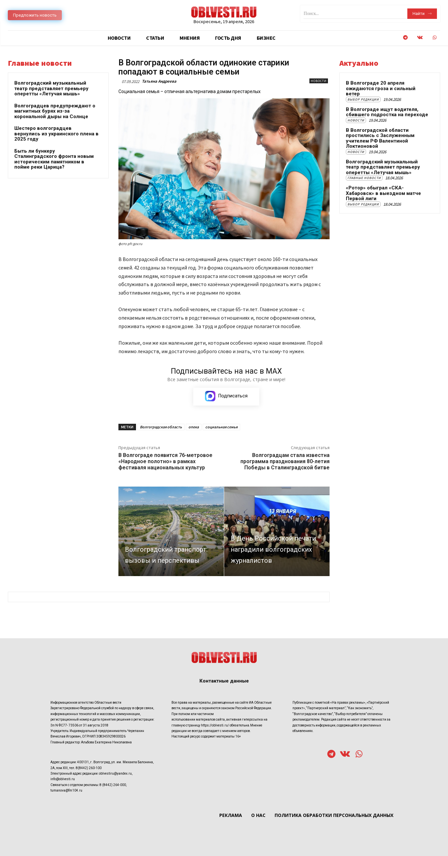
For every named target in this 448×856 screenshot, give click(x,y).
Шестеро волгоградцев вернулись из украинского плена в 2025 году (56, 133)
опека (193, 426)
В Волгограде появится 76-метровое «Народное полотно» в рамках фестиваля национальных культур (165, 461)
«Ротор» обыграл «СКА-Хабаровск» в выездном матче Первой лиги (383, 193)
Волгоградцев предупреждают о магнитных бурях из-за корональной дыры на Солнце (54, 111)
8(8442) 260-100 (89, 767)
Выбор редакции (363, 99)
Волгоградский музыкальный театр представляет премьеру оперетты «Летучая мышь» (51, 88)
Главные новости (364, 178)
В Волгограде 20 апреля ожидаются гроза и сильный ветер (380, 88)
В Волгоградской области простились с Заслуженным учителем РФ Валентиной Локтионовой (380, 138)
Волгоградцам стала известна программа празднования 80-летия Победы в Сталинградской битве (285, 461)
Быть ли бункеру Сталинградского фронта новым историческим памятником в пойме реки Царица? (54, 159)
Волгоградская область (161, 426)
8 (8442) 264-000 (113, 784)
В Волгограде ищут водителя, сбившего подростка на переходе (387, 112)
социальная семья (221, 426)
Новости (318, 80)
